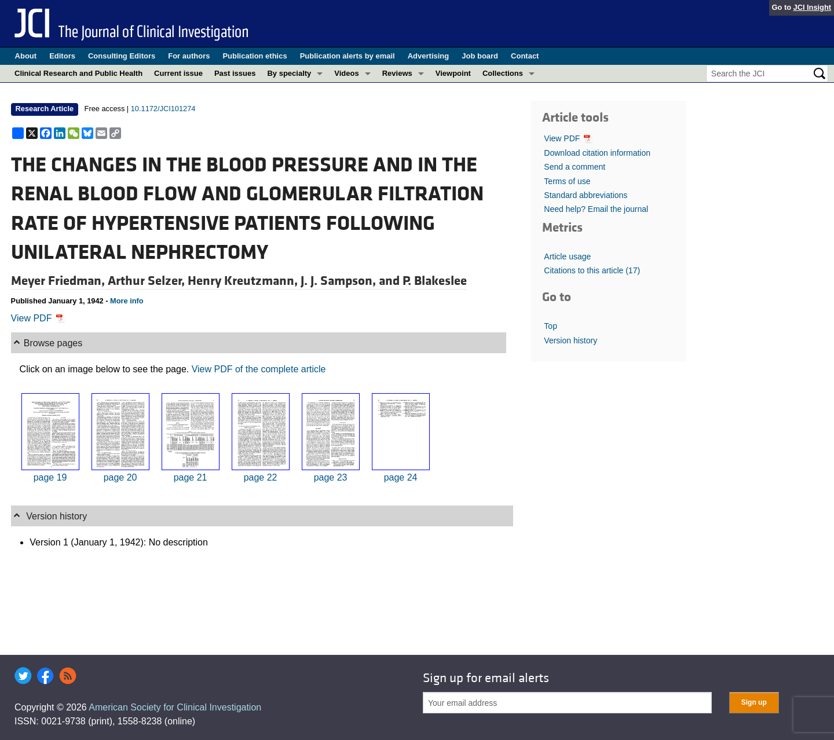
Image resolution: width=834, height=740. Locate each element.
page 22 (260, 477)
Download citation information (597, 152)
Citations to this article (592, 270)
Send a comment (574, 166)
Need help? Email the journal (596, 209)
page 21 (190, 477)
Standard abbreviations (585, 195)
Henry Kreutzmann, (244, 281)
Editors (62, 56)
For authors (189, 56)
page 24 (401, 477)
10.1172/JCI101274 (163, 108)
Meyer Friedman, (59, 281)
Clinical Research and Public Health (78, 73)
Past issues (235, 73)
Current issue (178, 73)
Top (550, 326)
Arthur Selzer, (148, 281)
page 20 (120, 477)
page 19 (50, 477)
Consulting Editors (121, 56)
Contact (525, 56)
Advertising (428, 56)
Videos (346, 73)
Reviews (397, 73)
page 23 (331, 477)
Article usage (567, 256)
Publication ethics (254, 56)
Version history (570, 340)
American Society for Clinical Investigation (175, 707)
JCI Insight (812, 7)
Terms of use (567, 181)
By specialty (289, 73)
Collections (502, 73)
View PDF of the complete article (259, 369)
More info (127, 300)
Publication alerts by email (347, 56)
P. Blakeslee (435, 281)
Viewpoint (453, 73)
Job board (480, 56)
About (26, 56)
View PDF (38, 318)
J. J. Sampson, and (352, 281)
